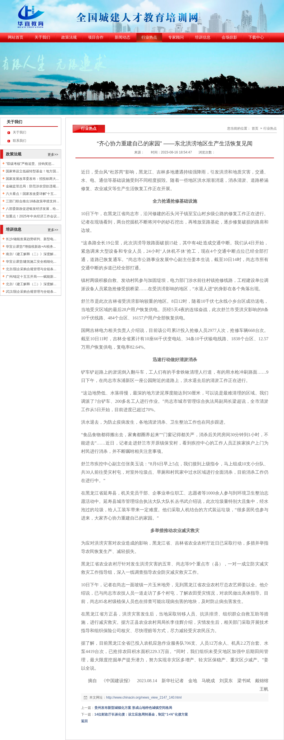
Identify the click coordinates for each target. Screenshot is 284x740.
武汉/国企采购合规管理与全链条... (31, 292)
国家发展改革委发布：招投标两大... (32, 179)
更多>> (53, 155)
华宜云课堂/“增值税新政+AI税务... (31, 247)
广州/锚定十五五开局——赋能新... (31, 277)
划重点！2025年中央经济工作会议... (33, 216)
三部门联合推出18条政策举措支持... (32, 201)
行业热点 (270, 128)
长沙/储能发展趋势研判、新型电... (31, 239)
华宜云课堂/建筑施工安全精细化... (31, 262)
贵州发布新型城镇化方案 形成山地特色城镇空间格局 (133, 708)
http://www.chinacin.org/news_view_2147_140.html (144, 697)
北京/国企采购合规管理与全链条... (31, 269)
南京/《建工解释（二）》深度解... (31, 254)
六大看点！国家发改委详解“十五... (31, 194)
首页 (255, 128)
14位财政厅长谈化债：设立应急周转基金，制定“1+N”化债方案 (141, 714)
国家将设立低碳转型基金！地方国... (32, 171)
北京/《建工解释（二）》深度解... (31, 284)
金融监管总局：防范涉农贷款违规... (32, 186)
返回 (84, 721)
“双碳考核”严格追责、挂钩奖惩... (30, 164)
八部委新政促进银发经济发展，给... (32, 209)
